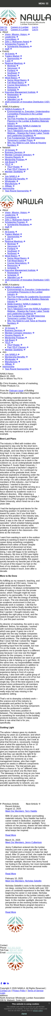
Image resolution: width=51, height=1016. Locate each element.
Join (4, 174)
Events (5, 51)
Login (2, 993)
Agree (24, 1014)
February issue (16, 390)
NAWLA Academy (10, 106)
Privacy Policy (19, 991)
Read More (10, 835)
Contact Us (5, 991)
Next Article (33, 804)
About (5, 32)
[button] (43, 3)
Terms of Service (35, 991)
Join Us (3, 29)
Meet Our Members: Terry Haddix (21, 811)
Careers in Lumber (20, 29)
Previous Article (9, 804)
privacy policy (38, 1011)
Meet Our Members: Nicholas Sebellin (23, 881)
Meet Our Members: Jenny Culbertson (23, 842)
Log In (35, 29)
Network (6, 147)
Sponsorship (8, 188)
